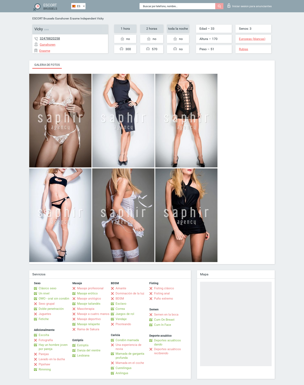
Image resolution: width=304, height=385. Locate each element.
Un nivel (44, 293)
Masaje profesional (90, 288)
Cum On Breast (164, 319)
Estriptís (83, 345)
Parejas (44, 354)
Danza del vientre (88, 350)
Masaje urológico (89, 298)
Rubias (243, 49)
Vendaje (121, 319)
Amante (121, 288)
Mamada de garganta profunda (130, 356)
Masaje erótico (87, 293)
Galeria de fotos (47, 64)
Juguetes (45, 314)
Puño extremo (163, 298)
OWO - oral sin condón (54, 298)
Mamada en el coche (130, 363)
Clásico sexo (47, 288)
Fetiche (44, 319)
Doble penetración (51, 309)
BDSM (120, 298)
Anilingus (122, 373)
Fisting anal (162, 293)
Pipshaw (44, 364)
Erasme (75, 18)
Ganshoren (62, 18)
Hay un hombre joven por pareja (53, 347)
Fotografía (46, 340)
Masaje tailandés (88, 304)
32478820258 (50, 38)
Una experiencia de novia (128, 347)
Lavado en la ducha (52, 359)
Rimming (45, 369)
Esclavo (121, 304)
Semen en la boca (166, 314)
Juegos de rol (125, 314)
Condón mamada (127, 340)
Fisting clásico (164, 288)
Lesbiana (83, 355)
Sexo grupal (47, 304)
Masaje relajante (88, 324)
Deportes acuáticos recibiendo (167, 351)
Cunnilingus (124, 368)
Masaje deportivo (89, 319)
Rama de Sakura (88, 329)
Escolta (44, 335)
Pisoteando (123, 324)
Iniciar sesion (249, 5)
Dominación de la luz (130, 293)
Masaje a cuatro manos (93, 314)
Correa (120, 309)
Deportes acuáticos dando (167, 342)
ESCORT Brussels (43, 18)
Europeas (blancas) (252, 39)
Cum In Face (162, 325)
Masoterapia (85, 309)
